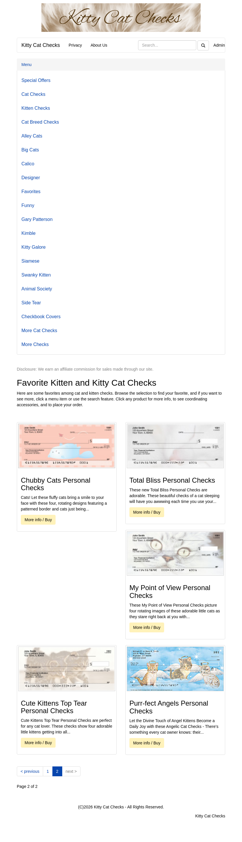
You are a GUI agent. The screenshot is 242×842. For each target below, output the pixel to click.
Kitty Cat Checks (40, 45)
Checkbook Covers (40, 316)
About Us (99, 45)
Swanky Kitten (36, 274)
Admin (219, 45)
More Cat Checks (39, 330)
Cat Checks (33, 94)
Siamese (30, 261)
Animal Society (36, 288)
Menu (26, 64)
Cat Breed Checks (40, 122)
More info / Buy (38, 519)
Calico (27, 163)
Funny (27, 205)
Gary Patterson (37, 219)
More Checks (35, 344)
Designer (30, 177)
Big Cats (30, 149)
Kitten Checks (35, 108)
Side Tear (31, 302)
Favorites (31, 191)
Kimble (28, 233)
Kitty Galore (33, 247)
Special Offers (35, 80)
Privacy (75, 45)
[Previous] (30, 771)
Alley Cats (31, 135)
